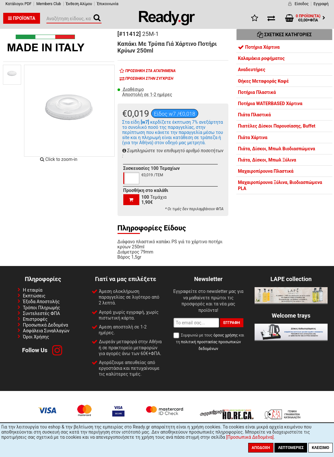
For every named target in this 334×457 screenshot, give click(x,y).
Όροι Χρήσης (36, 336)
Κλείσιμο (320, 447)
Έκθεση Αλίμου (79, 4)
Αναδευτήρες (251, 69)
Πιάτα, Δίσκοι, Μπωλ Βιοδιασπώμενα (276, 148)
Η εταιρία (33, 290)
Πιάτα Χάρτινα (252, 137)
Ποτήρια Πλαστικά (257, 92)
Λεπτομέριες (291, 447)
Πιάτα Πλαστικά (254, 114)
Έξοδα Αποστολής (41, 301)
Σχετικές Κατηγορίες (284, 34)
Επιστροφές (35, 319)
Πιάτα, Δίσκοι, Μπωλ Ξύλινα (267, 159)
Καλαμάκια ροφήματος (261, 58)
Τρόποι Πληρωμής (41, 307)
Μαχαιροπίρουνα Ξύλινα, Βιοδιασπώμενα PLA (280, 185)
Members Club (48, 4)
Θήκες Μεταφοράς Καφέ (263, 81)
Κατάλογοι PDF (18, 4)
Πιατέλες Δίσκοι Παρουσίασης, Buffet (276, 126)
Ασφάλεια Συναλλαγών (46, 330)
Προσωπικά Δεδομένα (45, 325)
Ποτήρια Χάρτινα (259, 47)
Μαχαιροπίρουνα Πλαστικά (265, 171)
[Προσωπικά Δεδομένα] (249, 437)
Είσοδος (302, 4)
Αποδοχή (261, 447)
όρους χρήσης (225, 335)
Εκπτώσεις (34, 295)
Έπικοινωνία (107, 4)
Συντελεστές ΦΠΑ (41, 313)
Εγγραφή (321, 4)
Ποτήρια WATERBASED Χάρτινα (270, 103)
